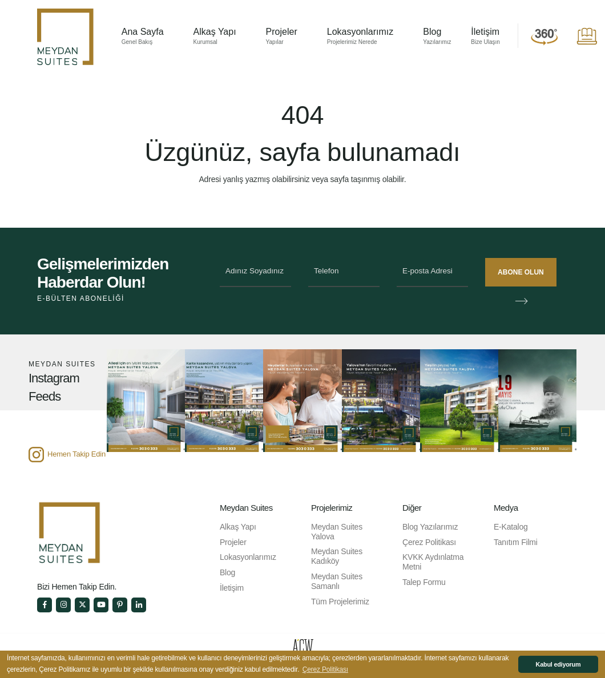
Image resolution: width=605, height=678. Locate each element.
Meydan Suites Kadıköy (336, 556)
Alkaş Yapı (214, 37)
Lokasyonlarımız (360, 37)
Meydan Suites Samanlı (336, 581)
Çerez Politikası (429, 542)
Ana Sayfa (143, 37)
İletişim (485, 37)
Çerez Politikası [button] (325, 669)
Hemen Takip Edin (76, 454)
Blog (437, 37)
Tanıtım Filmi (516, 542)
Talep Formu (424, 582)
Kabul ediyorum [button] (558, 664)
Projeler (281, 37)
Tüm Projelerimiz (340, 601)
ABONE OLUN (522, 273)
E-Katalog (511, 526)
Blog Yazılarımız (430, 526)
